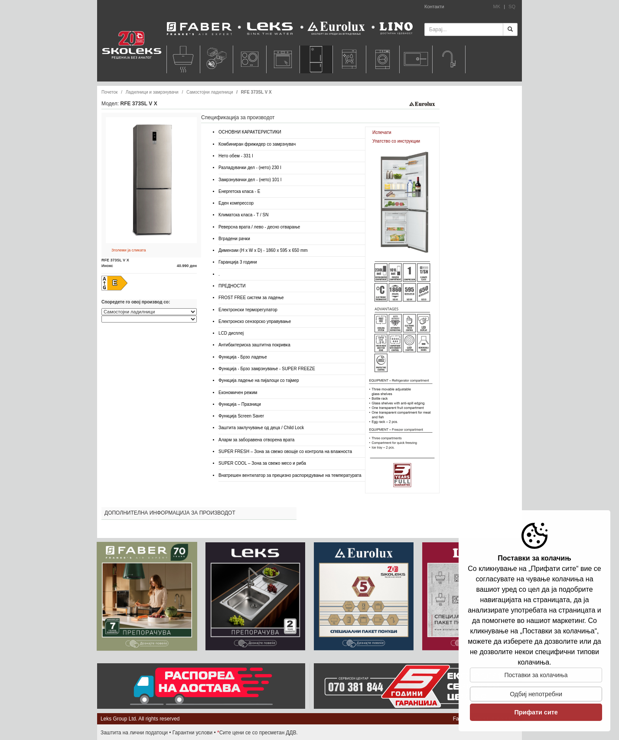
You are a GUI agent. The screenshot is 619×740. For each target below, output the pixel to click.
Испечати (381, 132)
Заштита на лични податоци (134, 733)
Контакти (434, 6)
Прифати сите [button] (535, 712)
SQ (511, 6)
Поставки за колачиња (536, 675)
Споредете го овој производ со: (135, 302)
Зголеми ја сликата (128, 250)
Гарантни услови (193, 733)
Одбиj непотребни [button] (536, 694)
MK (497, 6)
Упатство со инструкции (396, 141)
